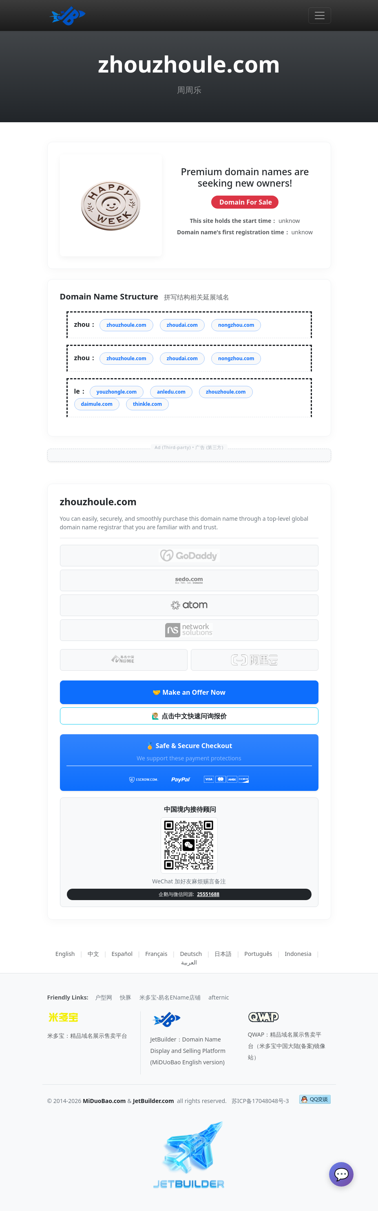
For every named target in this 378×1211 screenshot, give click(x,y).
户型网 (103, 997)
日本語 (223, 954)
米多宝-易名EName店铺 (170, 997)
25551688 (208, 894)
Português (258, 954)
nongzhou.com (236, 324)
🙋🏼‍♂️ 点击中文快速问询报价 (188, 715)
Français (156, 954)
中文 (93, 954)
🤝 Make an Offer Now (189, 692)
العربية (189, 962)
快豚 (125, 997)
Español (122, 954)
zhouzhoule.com (126, 324)
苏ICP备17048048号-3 (260, 1101)
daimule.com (97, 404)
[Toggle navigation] (319, 15)
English (65, 954)
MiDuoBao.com (104, 1101)
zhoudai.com (182, 324)
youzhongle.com (117, 391)
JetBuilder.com (153, 1101)
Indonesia (298, 954)
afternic (218, 997)
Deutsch (191, 954)
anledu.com (171, 391)
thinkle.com (147, 404)
